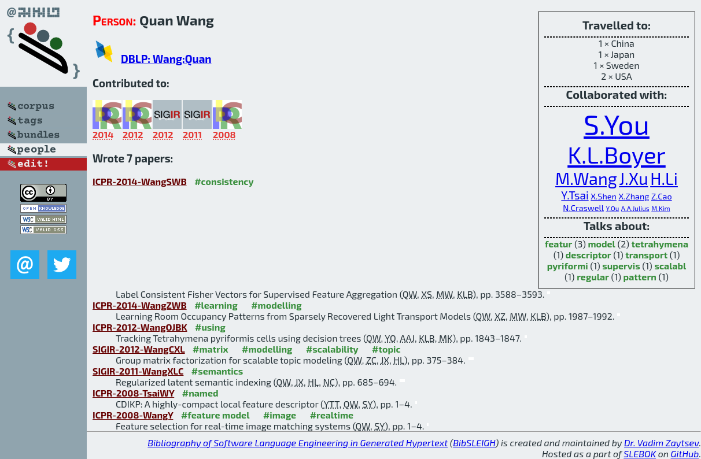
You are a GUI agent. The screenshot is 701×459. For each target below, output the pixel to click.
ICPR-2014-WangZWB (140, 304)
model (601, 243)
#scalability (332, 348)
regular (593, 276)
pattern (639, 276)
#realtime (331, 414)
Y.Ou (612, 208)
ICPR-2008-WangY (133, 414)
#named (200, 392)
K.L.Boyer (616, 154)
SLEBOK (639, 453)
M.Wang (586, 178)
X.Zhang (633, 196)
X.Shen (604, 196)
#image (279, 414)
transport (646, 254)
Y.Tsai (574, 195)
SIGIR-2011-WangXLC (138, 370)
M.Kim (660, 208)
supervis (621, 265)
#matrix (210, 348)
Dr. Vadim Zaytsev (661, 442)
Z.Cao (661, 196)
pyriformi (567, 265)
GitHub (685, 453)
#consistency (223, 181)
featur (558, 243)
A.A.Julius (635, 208)
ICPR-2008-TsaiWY (133, 392)
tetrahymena (660, 243)
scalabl (670, 265)
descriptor (588, 254)
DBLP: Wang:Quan (166, 58)
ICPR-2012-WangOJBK (140, 326)
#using (210, 326)
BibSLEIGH (474, 442)
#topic (386, 348)
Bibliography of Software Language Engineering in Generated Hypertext (297, 442)
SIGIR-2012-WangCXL (139, 348)
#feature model (215, 414)
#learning (216, 304)
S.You (617, 123)
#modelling (276, 304)
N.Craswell (583, 208)
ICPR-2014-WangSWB (140, 181)
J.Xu (633, 178)
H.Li (664, 178)
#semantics (217, 370)
